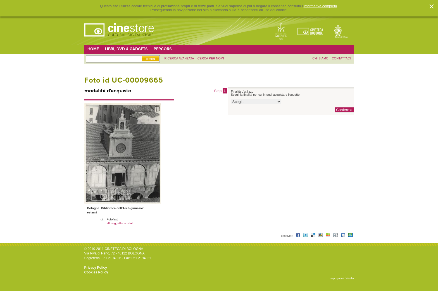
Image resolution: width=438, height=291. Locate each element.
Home (93, 49)
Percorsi (163, 49)
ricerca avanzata (179, 58)
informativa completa (320, 6)
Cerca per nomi (210, 58)
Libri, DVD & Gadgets (126, 49)
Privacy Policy (95, 268)
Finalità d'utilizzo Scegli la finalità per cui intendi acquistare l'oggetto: (266, 93)
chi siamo (320, 58)
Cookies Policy (96, 272)
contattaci (341, 58)
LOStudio (348, 278)
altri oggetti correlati (120, 223)
